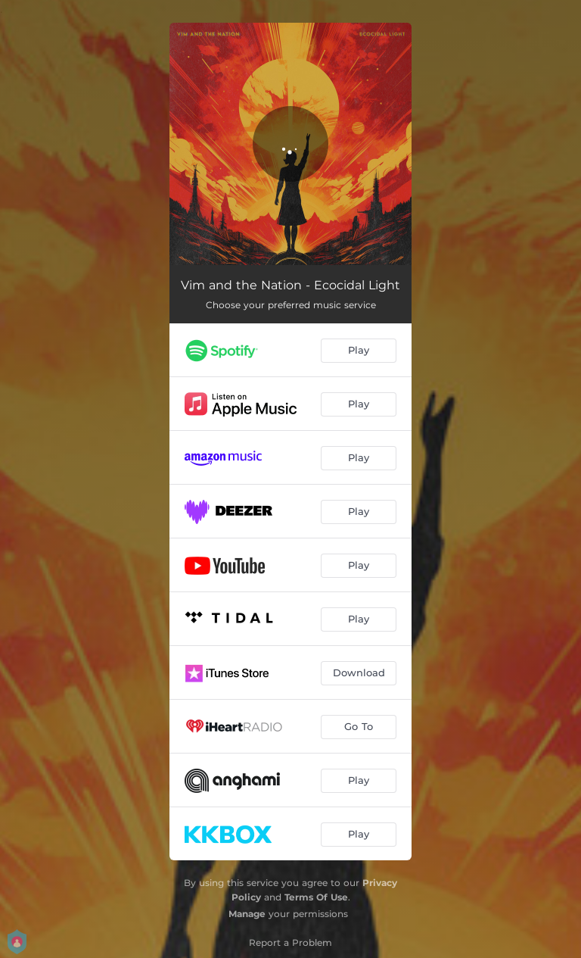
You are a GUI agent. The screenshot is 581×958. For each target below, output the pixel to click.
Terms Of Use (316, 897)
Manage (247, 913)
